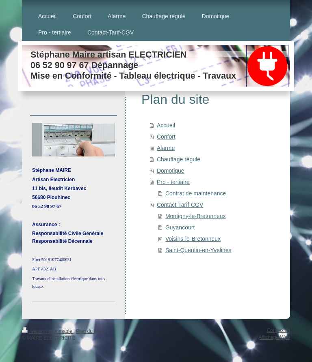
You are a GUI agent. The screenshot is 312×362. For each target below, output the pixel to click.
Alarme (166, 148)
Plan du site (89, 331)
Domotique (170, 170)
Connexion (278, 330)
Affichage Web (274, 337)
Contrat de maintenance (195, 193)
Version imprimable (48, 331)
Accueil (166, 125)
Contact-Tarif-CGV (180, 204)
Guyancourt (180, 227)
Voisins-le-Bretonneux (193, 239)
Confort (166, 136)
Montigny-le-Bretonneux (195, 216)
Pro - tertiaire (173, 182)
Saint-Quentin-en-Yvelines (198, 250)
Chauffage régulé (178, 159)
